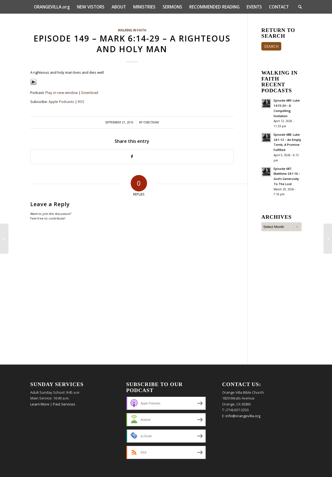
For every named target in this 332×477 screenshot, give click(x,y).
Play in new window (61, 92)
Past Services (64, 404)
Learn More (39, 404)
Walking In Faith (132, 30)
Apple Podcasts (61, 101)
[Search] (298, 7)
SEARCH (271, 46)
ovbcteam (151, 122)
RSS (81, 101)
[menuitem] (51, 7)
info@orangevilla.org (243, 415)
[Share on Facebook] (132, 156)
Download (89, 92)
